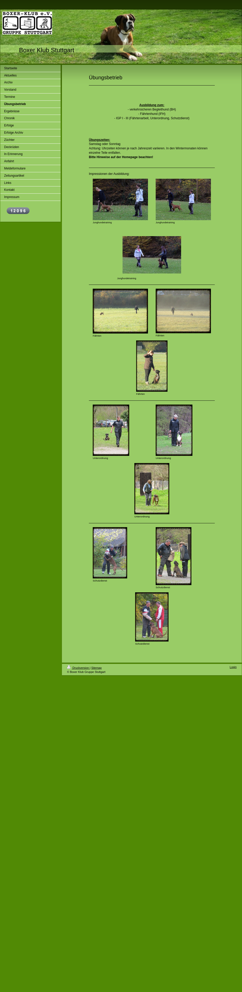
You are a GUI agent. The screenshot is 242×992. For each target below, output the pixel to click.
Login (233, 667)
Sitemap (96, 667)
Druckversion (78, 667)
